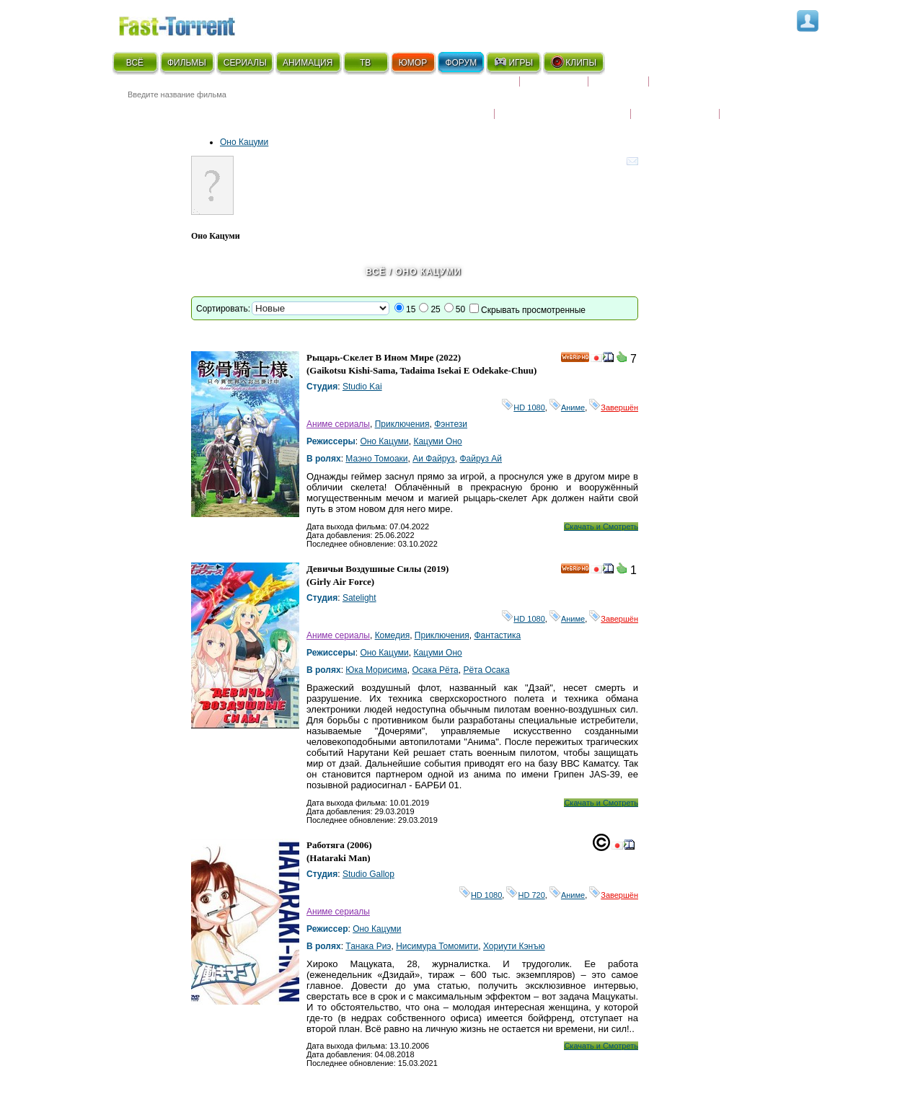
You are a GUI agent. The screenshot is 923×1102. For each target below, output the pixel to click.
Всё (376, 272)
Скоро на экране (468, 87)
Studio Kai (362, 387)
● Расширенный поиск (312, 111)
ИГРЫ (513, 62)
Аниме (567, 407)
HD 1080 (523, 407)
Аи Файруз (433, 459)
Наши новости (675, 105)
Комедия (392, 635)
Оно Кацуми (244, 142)
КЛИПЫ (573, 62)
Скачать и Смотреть (601, 526)
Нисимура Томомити (437, 946)
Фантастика (497, 635)
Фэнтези (450, 424)
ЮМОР (413, 63)
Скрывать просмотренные (533, 310)
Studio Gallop (368, 874)
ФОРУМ (461, 63)
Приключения (402, 424)
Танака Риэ (368, 946)
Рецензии (619, 87)
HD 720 (525, 895)
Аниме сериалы (338, 424)
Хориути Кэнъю (514, 946)
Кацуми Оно (437, 441)
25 (435, 309)
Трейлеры (750, 105)
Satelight (359, 598)
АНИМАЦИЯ (307, 63)
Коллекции (553, 87)
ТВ (365, 63)
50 (460, 309)
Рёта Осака (486, 670)
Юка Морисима (376, 670)
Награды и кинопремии (562, 105)
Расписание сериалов (710, 87)
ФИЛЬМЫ (186, 63)
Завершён (613, 407)
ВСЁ (134, 63)
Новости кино (451, 105)
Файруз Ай (480, 459)
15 (410, 309)
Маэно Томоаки (376, 459)
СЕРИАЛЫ (245, 63)
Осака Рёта (435, 670)
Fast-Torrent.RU (191, 23)
